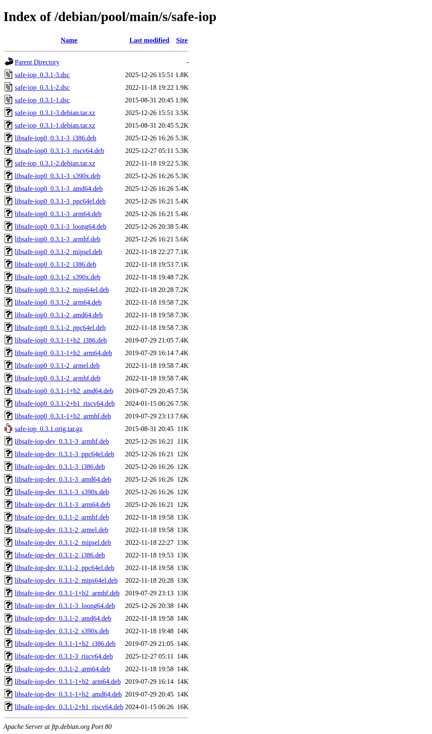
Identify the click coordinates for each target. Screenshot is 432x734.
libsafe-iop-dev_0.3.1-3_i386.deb (60, 466)
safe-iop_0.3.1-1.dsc (42, 100)
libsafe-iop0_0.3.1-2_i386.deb (55, 264)
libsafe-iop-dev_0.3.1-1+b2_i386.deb (65, 643)
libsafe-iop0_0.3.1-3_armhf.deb (57, 239)
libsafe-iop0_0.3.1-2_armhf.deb (57, 378)
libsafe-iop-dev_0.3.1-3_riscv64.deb (64, 656)
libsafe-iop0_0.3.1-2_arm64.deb (58, 302)
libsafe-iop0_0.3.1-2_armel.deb (57, 365)
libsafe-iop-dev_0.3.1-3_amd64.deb (63, 479)
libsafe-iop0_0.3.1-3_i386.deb (55, 138)
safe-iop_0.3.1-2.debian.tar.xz (55, 163)
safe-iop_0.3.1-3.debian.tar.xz (55, 112)
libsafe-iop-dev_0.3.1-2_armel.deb (61, 529)
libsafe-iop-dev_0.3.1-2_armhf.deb (62, 517)
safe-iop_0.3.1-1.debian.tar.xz (55, 125)
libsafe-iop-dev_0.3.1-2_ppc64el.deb (64, 567)
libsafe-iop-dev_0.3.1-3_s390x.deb (62, 492)
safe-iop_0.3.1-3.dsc (42, 74)
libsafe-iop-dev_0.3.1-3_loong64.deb (65, 605)
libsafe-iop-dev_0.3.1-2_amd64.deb (63, 618)
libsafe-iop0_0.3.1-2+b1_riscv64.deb (65, 403)
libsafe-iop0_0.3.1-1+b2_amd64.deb (64, 390)
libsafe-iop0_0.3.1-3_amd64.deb (59, 188)
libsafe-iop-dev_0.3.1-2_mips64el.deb (66, 580)
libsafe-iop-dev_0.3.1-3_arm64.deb (62, 504)
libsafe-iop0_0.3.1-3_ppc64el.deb (60, 201)
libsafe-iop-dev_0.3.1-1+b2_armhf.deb (67, 593)
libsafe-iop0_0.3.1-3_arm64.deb (58, 213)
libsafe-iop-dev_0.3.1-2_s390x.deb (62, 631)
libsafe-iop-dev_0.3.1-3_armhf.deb (62, 441)
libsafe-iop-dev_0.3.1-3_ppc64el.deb (64, 454)
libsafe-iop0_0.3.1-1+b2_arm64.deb (63, 352)
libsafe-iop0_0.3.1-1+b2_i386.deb (61, 340)
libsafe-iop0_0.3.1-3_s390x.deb (57, 175)
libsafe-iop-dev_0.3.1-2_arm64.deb (62, 668)
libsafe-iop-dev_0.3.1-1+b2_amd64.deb (68, 694)
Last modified (150, 40)
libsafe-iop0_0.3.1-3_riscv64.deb (59, 150)
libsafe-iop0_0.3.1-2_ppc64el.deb (60, 327)
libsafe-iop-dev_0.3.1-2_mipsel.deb (63, 542)
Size (182, 40)
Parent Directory (37, 62)
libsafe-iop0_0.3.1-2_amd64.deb (59, 315)
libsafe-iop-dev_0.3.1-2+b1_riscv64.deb (69, 706)
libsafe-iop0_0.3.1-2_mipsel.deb (59, 251)
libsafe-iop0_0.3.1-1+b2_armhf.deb (63, 416)
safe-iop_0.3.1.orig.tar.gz (48, 428)
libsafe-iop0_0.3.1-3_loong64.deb (60, 226)
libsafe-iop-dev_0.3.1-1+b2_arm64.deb (68, 681)
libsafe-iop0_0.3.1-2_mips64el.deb (62, 289)
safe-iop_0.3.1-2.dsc (42, 87)
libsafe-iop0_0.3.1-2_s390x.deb (57, 277)
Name (69, 40)
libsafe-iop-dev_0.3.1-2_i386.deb (60, 555)
